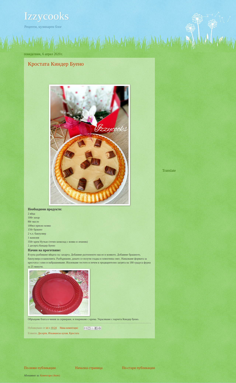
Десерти (42, 333)
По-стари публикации (138, 368)
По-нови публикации (40, 368)
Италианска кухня (58, 333)
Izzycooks (46, 16)
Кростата (74, 333)
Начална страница (89, 368)
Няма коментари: (69, 328)
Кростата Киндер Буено (56, 64)
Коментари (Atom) (50, 375)
